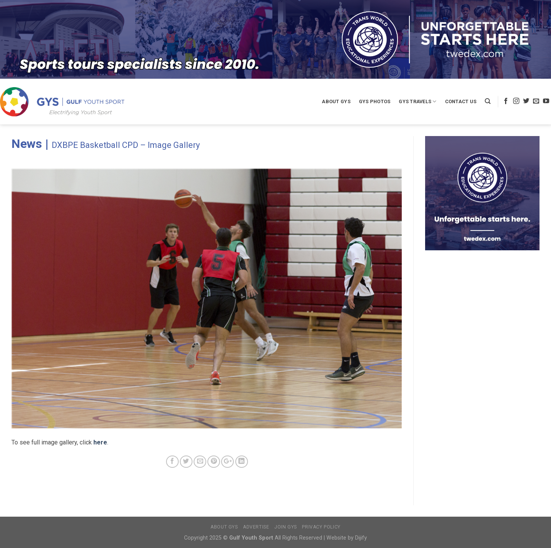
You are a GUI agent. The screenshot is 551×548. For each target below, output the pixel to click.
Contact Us (461, 101)
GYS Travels (417, 101)
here (100, 442)
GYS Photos (375, 101)
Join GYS (285, 527)
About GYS (336, 101)
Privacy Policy (321, 527)
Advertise (256, 527)
